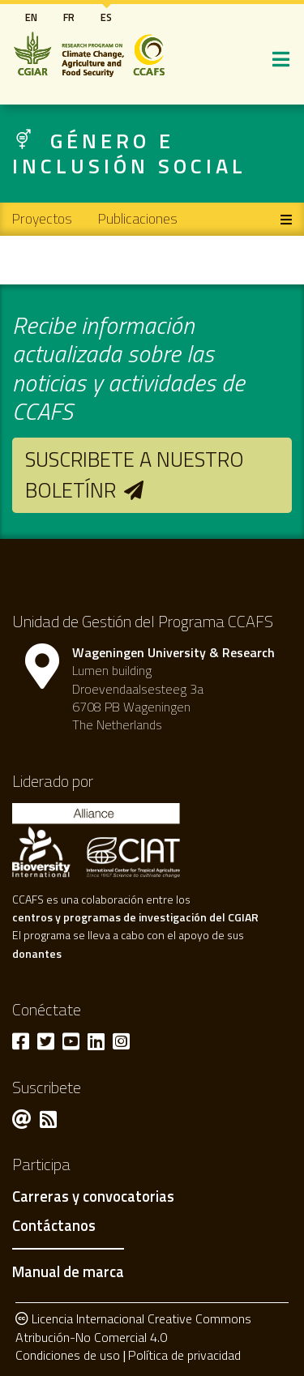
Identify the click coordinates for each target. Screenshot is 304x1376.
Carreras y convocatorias (93, 1196)
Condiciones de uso (67, 1355)
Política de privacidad (184, 1355)
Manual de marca (68, 1271)
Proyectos (42, 218)
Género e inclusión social (129, 153)
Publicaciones (138, 218)
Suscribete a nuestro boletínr (134, 474)
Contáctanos (54, 1226)
